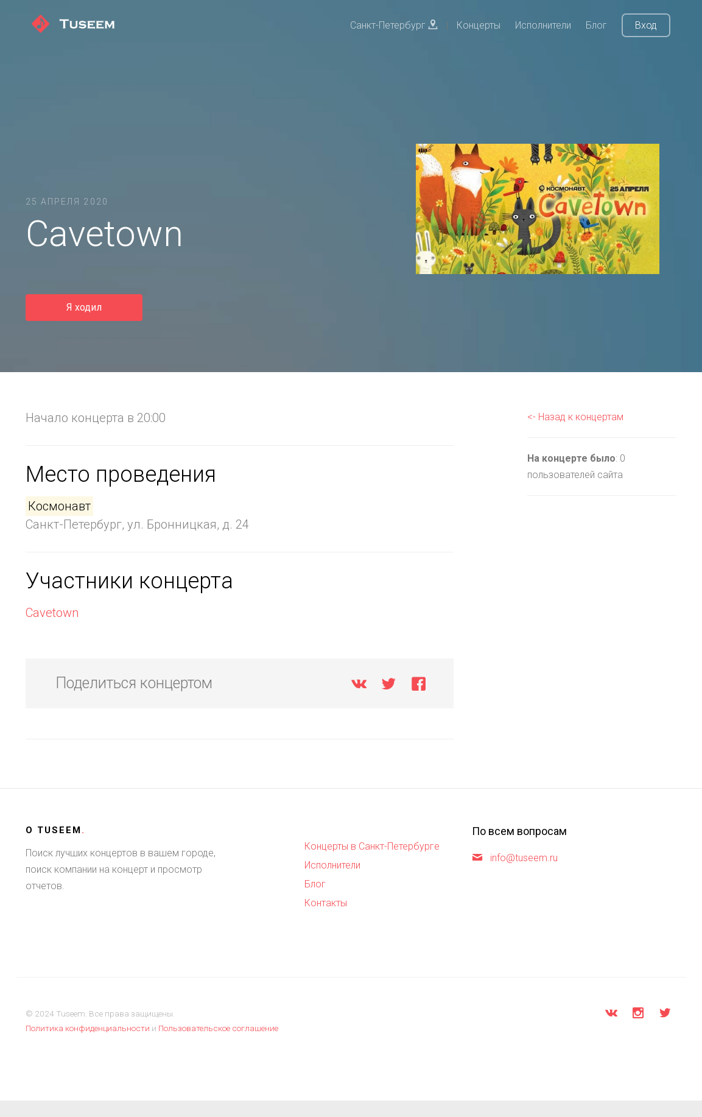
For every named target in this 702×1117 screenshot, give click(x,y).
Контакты (325, 903)
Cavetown (52, 612)
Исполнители (543, 25)
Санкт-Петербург (394, 25)
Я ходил (84, 307)
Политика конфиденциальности (88, 1028)
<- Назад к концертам (575, 417)
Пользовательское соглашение (218, 1028)
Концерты (478, 25)
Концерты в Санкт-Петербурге (372, 846)
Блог (596, 25)
